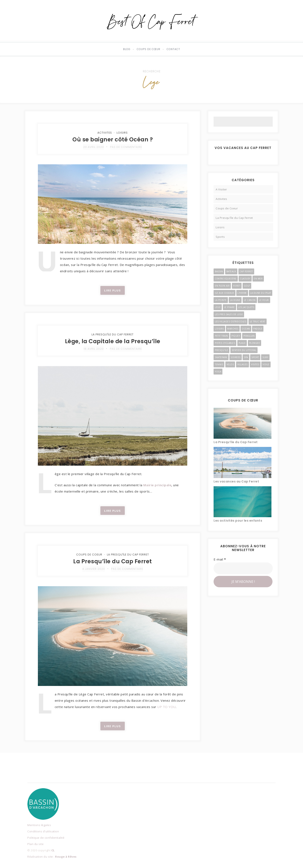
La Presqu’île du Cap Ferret (112, 561)
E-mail (220, 559)
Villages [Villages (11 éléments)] (242, 364)
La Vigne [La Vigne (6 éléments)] (235, 300)
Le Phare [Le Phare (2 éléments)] (229, 307)
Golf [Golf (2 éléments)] (247, 285)
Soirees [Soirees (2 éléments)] (236, 357)
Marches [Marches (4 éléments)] (232, 328)
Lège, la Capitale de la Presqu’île (112, 341)
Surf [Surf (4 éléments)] (265, 357)
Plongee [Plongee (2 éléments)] (254, 342)
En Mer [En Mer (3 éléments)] (258, 278)
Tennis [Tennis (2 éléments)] (219, 364)
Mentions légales (39, 825)
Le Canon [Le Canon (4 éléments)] (250, 300)
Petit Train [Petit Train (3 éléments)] (221, 335)
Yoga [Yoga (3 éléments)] (218, 371)
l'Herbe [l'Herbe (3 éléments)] (242, 292)
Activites (104, 133)
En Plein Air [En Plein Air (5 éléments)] (222, 285)
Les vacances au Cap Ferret (236, 481)
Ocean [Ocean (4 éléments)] (246, 328)
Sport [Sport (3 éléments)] (255, 357)
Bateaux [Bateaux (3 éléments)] (231, 271)
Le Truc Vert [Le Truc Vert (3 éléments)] (257, 321)
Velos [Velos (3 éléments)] (230, 364)
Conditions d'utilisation (43, 831)
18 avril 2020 (92, 349)
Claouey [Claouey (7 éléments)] (245, 278)
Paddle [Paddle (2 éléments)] (257, 328)
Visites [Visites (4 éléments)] (255, 364)
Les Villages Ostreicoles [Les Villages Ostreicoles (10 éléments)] (230, 321)
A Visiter (221, 189)
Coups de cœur (148, 49)
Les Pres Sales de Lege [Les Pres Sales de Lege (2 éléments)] (229, 314)
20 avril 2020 (93, 147)
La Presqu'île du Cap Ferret (112, 334)
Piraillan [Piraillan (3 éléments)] (249, 335)
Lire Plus (112, 290)
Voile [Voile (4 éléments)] (266, 364)
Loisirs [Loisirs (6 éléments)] (219, 328)
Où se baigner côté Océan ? (112, 139)
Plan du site (35, 844)
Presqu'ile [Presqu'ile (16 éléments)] (221, 350)
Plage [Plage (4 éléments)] (242, 342)
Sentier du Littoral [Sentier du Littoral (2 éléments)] (244, 350)
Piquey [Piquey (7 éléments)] (235, 335)
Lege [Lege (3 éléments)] (218, 307)
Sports (220, 237)
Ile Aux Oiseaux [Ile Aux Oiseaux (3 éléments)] (224, 292)
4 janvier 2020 (93, 569)
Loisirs (122, 133)
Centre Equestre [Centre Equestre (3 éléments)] (226, 278)
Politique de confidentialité (45, 838)
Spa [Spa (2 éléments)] (246, 357)
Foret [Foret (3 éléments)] (237, 285)
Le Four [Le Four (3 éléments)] (264, 300)
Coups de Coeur (88, 555)
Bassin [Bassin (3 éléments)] (219, 271)
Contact (173, 49)
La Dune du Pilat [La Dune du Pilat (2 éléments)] (260, 292)
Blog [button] (126, 49)
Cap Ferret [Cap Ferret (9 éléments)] (246, 271)
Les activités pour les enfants (238, 520)
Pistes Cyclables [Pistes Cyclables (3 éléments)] (225, 342)
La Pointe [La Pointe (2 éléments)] (221, 300)
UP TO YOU (166, 707)
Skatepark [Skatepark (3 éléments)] (221, 357)
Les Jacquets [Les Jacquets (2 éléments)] (246, 307)
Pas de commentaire (126, 147)
